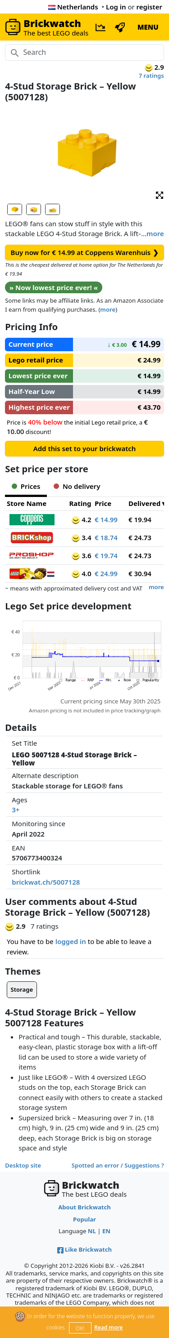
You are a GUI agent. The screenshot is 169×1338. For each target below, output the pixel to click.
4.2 (81, 519)
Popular (84, 1219)
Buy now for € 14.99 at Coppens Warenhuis (85, 252)
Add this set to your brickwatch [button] (84, 448)
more (155, 233)
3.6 (81, 555)
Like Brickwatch (84, 1249)
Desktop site (23, 1165)
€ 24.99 (106, 573)
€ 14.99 (106, 519)
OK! (80, 1328)
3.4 (81, 537)
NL (92, 1231)
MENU (148, 26)
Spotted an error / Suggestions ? (118, 1165)
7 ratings (151, 76)
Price (103, 503)
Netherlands (73, 6)
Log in (116, 6)
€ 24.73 (139, 537)
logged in (70, 941)
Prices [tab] (26, 486)
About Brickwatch (84, 1207)
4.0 (81, 573)
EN (106, 1231)
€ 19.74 (106, 555)
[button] (159, 194)
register (149, 6)
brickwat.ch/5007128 (46, 881)
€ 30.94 (139, 573)
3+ (15, 809)
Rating (80, 503)
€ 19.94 (139, 519)
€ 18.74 (106, 537)
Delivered (144, 503)
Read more (108, 1327)
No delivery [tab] (77, 486)
